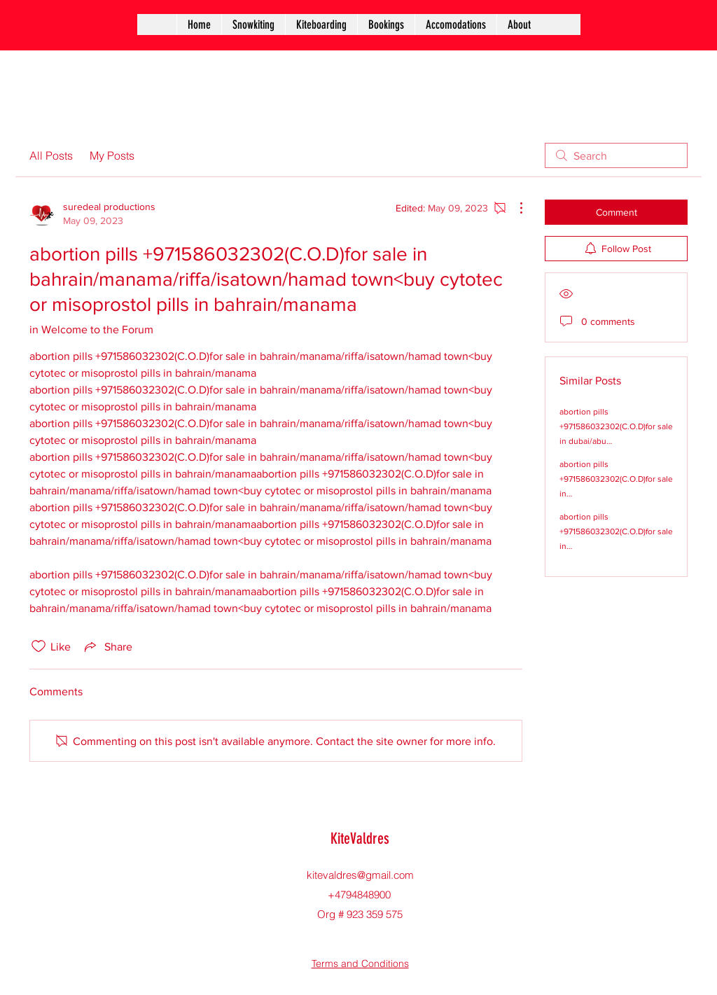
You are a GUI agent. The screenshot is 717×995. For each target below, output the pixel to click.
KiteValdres (359, 838)
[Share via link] (107, 646)
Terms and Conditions (360, 963)
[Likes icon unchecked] (38, 646)
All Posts (51, 155)
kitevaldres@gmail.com (360, 875)
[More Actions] (514, 208)
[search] (616, 155)
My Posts (112, 155)
